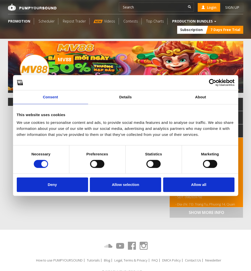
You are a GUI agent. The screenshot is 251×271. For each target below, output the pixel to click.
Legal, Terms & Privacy (130, 260)
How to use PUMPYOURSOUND (59, 260)
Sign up (232, 7)
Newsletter (213, 260)
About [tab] (200, 97)
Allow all (198, 184)
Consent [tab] (50, 97)
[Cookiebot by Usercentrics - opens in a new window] (212, 82)
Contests (130, 21)
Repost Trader (74, 21)
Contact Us (193, 260)
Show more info (206, 212)
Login (208, 7)
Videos (104, 21)
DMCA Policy (171, 260)
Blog (107, 260)
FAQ (155, 260)
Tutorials (93, 260)
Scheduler (47, 21)
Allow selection (125, 184)
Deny (52, 184)
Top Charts (155, 21)
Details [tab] (125, 97)
